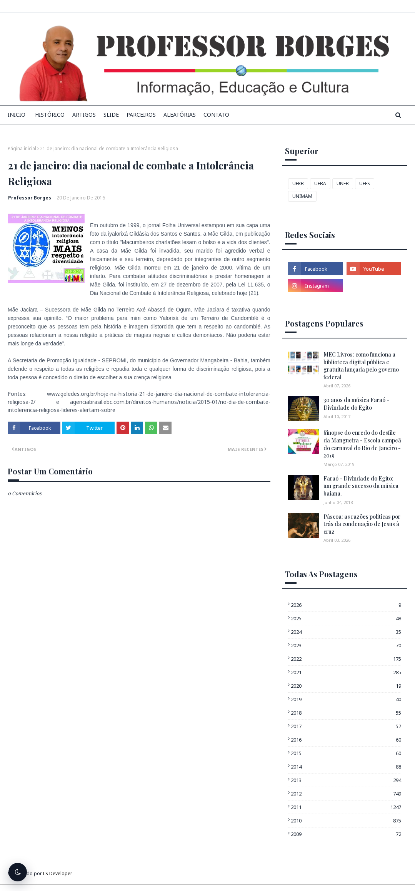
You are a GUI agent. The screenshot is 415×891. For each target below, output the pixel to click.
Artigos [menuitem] (84, 114)
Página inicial (22, 148)
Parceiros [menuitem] (141, 114)
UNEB (343, 183)
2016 (346, 739)
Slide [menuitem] (111, 114)
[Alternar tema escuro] (17, 872)
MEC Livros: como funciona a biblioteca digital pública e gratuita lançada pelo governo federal (361, 366)
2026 (346, 604)
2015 (346, 753)
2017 (346, 726)
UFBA (320, 183)
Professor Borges (29, 197)
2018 (346, 712)
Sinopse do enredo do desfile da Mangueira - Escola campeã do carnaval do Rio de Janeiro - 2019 (362, 444)
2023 (346, 645)
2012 (346, 793)
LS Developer (57, 873)
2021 (346, 672)
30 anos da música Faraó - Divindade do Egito (356, 403)
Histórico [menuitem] (50, 114)
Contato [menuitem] (216, 114)
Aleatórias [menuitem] (179, 114)
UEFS (364, 183)
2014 (346, 766)
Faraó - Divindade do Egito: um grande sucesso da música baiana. (360, 486)
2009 (346, 834)
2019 (346, 699)
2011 (346, 807)
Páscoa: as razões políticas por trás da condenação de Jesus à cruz (361, 524)
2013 (346, 780)
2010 (346, 820)
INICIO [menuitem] (16, 114)
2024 (346, 631)
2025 (346, 618)
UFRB (298, 183)
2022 (346, 658)
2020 (346, 685)
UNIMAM (302, 196)
